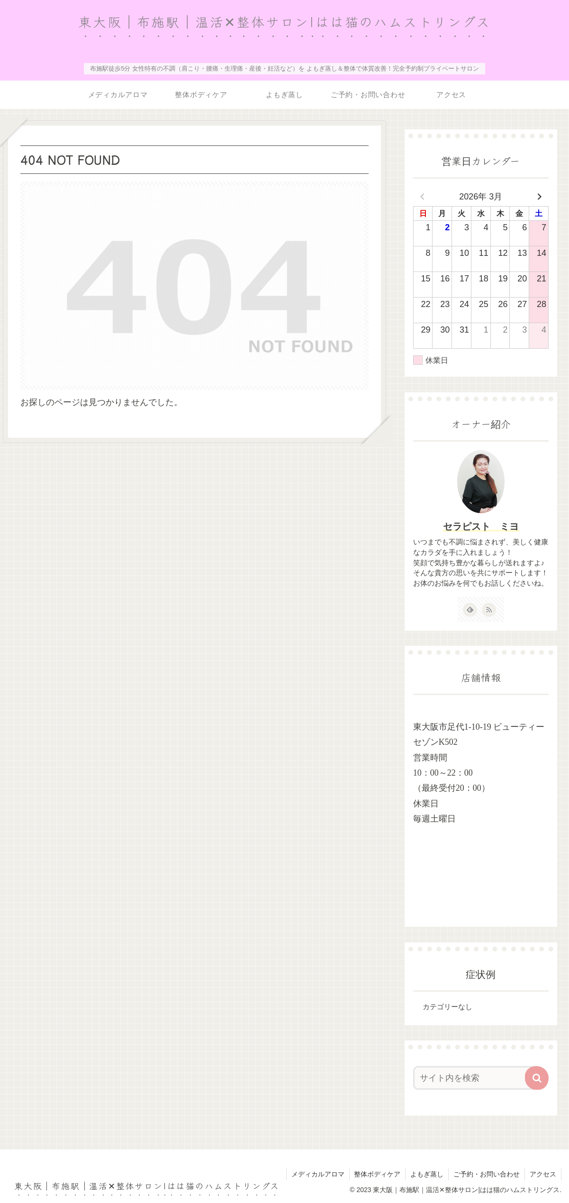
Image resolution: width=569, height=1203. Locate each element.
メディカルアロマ (317, 1173)
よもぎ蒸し (426, 1173)
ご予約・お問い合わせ (486, 1173)
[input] (475, 1077)
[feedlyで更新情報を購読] (470, 609)
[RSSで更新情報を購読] (489, 609)
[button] (537, 1077)
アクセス (543, 1173)
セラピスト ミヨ (481, 526)
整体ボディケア (377, 1173)
